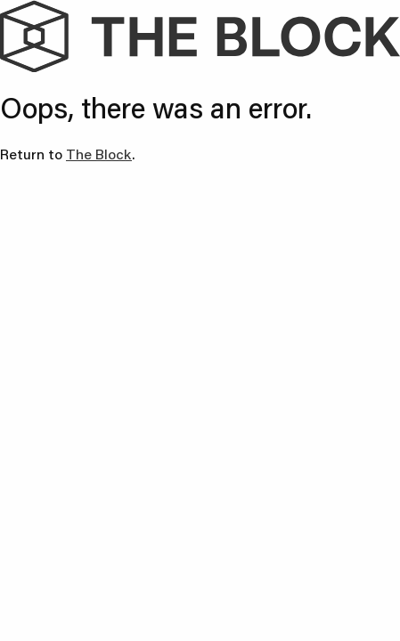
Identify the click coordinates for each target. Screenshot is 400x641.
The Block (99, 153)
